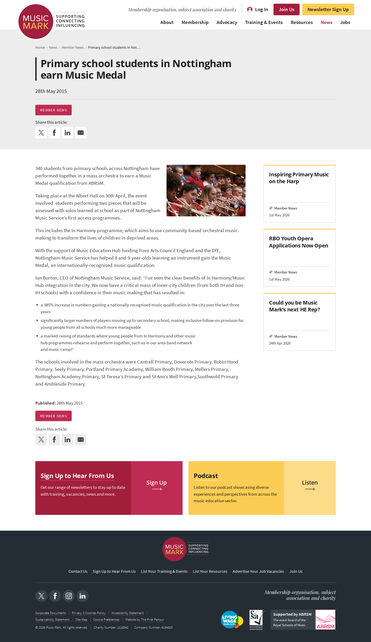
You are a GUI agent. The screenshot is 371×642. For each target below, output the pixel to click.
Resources (302, 22)
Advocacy (227, 22)
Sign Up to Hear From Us (114, 571)
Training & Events (264, 22)
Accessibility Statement (127, 613)
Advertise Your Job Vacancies (258, 571)
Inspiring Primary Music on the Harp (299, 178)
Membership (195, 22)
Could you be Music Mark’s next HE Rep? (294, 306)
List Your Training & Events (164, 571)
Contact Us (78, 571)
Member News (53, 110)
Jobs (345, 22)
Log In (261, 9)
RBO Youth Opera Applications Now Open (298, 242)
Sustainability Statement (52, 619)
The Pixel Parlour (152, 619)
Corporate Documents (50, 613)
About (167, 22)
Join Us (286, 9)
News (326, 22)
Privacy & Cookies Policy (88, 613)
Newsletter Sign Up (328, 9)
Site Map (81, 619)
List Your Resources (210, 571)
